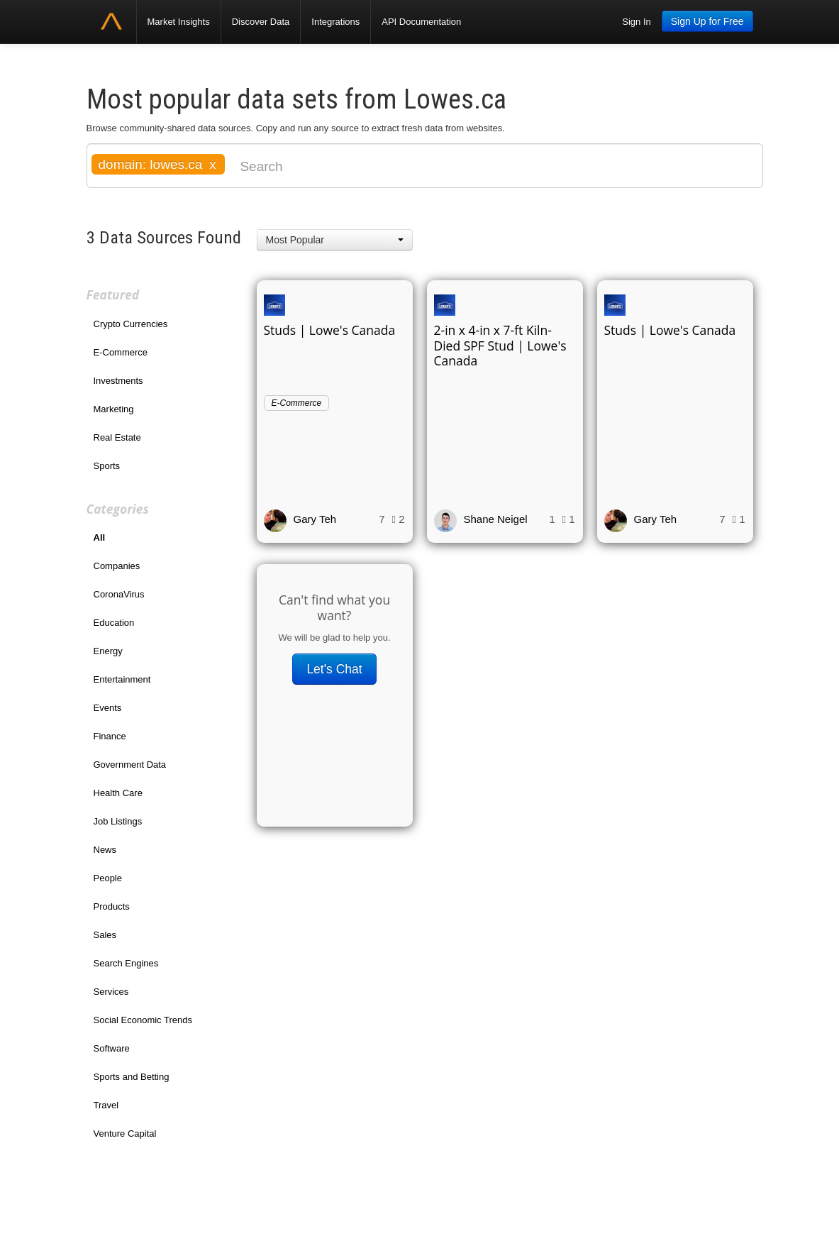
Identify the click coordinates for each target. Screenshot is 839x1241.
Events (108, 707)
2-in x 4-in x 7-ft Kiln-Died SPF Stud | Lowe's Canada (500, 345)
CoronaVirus (119, 594)
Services (111, 991)
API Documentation (421, 21)
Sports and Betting (132, 1076)
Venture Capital (125, 1133)
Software (112, 1048)
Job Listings (118, 821)
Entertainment (122, 679)
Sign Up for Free (707, 21)
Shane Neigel (496, 519)
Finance (110, 736)
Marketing (114, 409)
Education (114, 622)
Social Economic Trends (143, 1020)
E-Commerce (121, 352)
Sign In (636, 21)
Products (112, 906)
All (100, 537)
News (105, 849)
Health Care (118, 793)
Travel (106, 1105)
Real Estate (117, 437)
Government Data (130, 764)
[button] (335, 239)
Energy (108, 651)
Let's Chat (334, 669)
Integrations (335, 21)
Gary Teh (315, 519)
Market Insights (179, 21)
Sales (105, 935)
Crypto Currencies (131, 324)
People (108, 878)
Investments (118, 380)
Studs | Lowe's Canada (330, 329)
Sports (107, 465)
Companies (117, 566)
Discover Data (261, 21)
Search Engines (126, 963)
